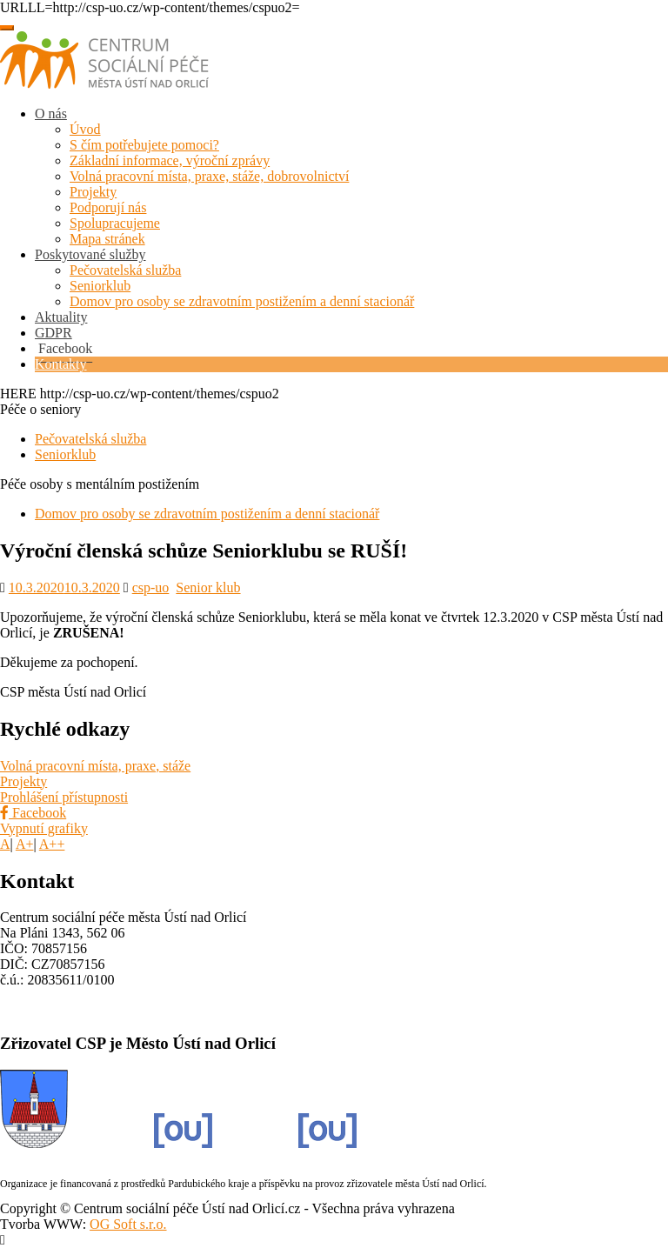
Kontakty (61, 364)
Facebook (33, 812)
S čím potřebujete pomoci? (144, 144)
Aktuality (61, 317)
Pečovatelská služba (125, 270)
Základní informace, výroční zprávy (170, 160)
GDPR (53, 332)
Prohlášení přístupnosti (64, 797)
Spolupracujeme (115, 223)
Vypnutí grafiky (44, 828)
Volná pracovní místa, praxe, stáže (95, 765)
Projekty (93, 191)
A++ (52, 844)
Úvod (85, 129)
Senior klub (208, 587)
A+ (25, 844)
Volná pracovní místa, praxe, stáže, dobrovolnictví (209, 176)
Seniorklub (100, 285)
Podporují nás (108, 207)
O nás (51, 113)
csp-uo (151, 587)
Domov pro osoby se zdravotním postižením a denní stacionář (242, 301)
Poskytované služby (90, 254)
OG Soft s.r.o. (128, 1224)
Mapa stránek (107, 238)
